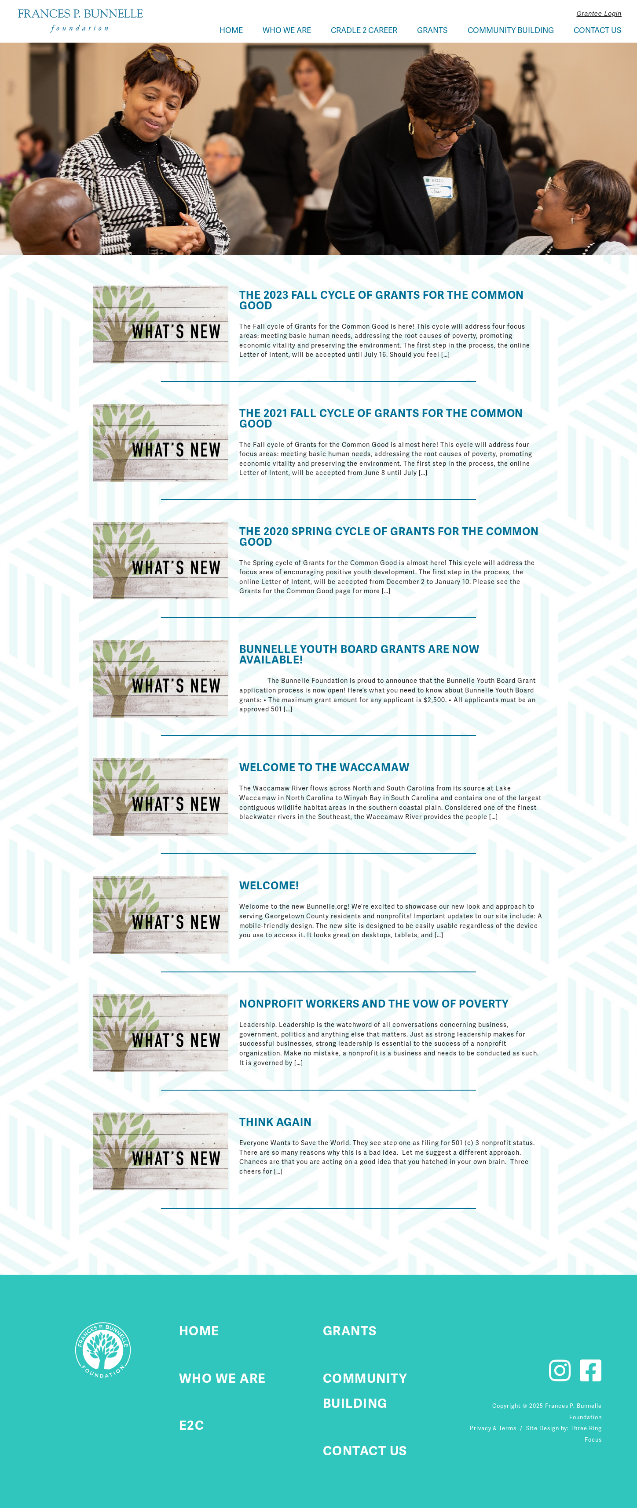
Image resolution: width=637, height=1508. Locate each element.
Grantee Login (599, 13)
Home (231, 30)
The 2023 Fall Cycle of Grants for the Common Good (381, 300)
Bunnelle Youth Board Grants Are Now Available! (359, 654)
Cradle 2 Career (364, 30)
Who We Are (287, 30)
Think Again (275, 1122)
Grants (432, 30)
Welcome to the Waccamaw (324, 767)
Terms (507, 1428)
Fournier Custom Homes (80, 21)
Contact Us (598, 30)
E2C (191, 1425)
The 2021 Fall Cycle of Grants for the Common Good (381, 418)
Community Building (511, 30)
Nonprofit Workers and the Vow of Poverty (374, 1004)
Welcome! (269, 885)
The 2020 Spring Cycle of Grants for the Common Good (389, 537)
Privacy (480, 1428)
